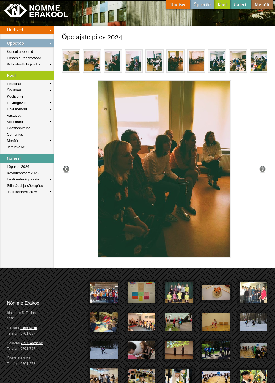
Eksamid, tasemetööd (24, 58)
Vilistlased (15, 122)
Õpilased (14, 90)
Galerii (240, 4)
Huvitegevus (17, 103)
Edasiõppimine (18, 128)
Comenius (15, 134)
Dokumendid (17, 109)
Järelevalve (16, 147)
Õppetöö (202, 4)
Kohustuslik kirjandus (23, 64)
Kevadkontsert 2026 (23, 173)
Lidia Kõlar (28, 328)
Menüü (262, 4)
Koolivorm (15, 96)
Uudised (178, 4)
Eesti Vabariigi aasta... (24, 179)
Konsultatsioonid (20, 52)
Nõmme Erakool (36, 10)
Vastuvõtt (14, 115)
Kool (222, 4)
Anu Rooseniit (32, 343)
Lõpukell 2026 (18, 167)
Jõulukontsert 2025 (22, 192)
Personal (14, 84)
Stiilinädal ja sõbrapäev (25, 186)
